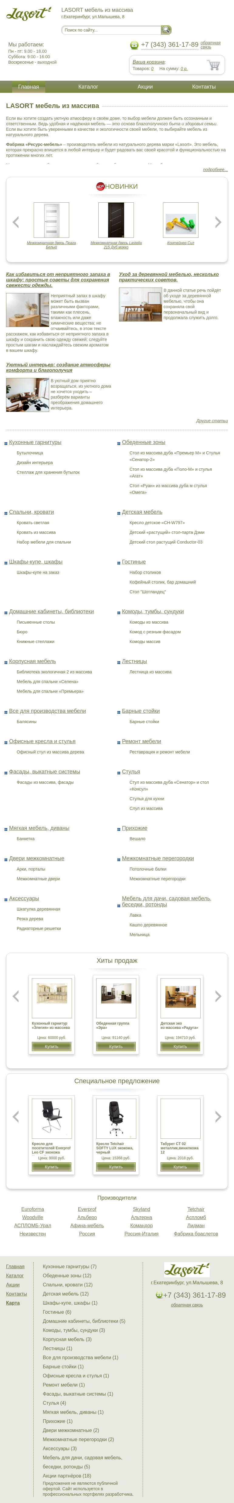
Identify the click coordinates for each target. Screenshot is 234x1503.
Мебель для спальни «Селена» (48, 681)
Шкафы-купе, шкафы (36, 562)
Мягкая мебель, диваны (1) (73, 1412)
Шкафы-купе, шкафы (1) (70, 1303)
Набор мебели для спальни (44, 542)
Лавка (135, 915)
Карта (13, 1303)
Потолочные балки (148, 869)
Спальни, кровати (31, 512)
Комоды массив (145, 641)
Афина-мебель (87, 1225)
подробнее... (215, 169)
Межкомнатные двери (38, 878)
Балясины (26, 721)
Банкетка (26, 838)
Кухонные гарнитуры (35, 442)
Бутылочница (30, 452)
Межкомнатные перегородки (158, 858)
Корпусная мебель (32, 661)
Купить (51, 1046)
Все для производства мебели (47, 711)
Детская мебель (142, 512)
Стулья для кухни (147, 798)
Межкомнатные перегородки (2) (78, 1439)
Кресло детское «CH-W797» (157, 522)
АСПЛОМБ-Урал (32, 1225)
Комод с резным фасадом (155, 631)
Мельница (140, 934)
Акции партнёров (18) (67, 1475)
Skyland (141, 1209)
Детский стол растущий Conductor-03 (166, 542)
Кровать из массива (36, 532)
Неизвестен (32, 1233)
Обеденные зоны (143, 442)
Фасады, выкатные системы (44, 772)
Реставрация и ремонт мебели (160, 752)
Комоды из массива (149, 622)
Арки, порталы (31, 869)
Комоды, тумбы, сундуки (153, 611)
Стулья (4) (54, 1403)
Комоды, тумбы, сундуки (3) (74, 1330)
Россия (87, 1233)
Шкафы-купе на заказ (38, 572)
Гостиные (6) (57, 1312)
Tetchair (196, 1209)
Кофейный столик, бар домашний (163, 582)
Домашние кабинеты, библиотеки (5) (84, 1321)
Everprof (87, 1209)
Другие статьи (212, 420)
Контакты (204, 87)
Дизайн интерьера (35, 462)
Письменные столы (36, 622)
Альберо (87, 1217)
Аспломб (196, 1217)
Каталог (88, 87)
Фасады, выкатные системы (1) (78, 1394)
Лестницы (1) (57, 1348)
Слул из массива (146, 808)
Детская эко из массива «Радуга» (179, 1025)
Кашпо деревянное (148, 924)
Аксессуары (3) (60, 1448)
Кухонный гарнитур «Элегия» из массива (51, 1025)
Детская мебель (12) (66, 1293)
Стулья (131, 772)
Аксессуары (24, 898)
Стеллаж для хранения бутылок (48, 472)
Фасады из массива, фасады (45, 782)
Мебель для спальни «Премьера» (50, 691)
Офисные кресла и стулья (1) (76, 1375)
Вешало (137, 838)
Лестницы (134, 661)
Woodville (32, 1217)
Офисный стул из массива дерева (50, 752)
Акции (145, 87)
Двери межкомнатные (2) (71, 1430)
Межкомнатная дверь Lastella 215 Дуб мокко (116, 245)
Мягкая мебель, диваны (39, 828)
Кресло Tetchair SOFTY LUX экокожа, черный (114, 1148)
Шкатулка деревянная (38, 909)
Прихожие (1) (58, 1421)
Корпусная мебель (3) (67, 1339)
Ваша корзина (148, 62)
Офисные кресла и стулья (42, 741)
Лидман (196, 1225)
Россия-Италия (141, 1233)
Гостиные (134, 562)
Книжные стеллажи (35, 641)
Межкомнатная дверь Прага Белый (51, 245)
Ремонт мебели (141, 741)
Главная (28, 87)
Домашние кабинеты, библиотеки (51, 611)
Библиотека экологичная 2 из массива (54, 671)
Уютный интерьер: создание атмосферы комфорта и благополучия (58, 367)
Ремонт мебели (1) (64, 1384)
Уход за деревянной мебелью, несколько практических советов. (169, 277)
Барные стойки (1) (63, 1366)
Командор (141, 1225)
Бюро (22, 631)
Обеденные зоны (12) (67, 1275)
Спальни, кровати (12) (68, 1284)
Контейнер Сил (180, 243)
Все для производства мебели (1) (80, 1357)
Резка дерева (30, 918)
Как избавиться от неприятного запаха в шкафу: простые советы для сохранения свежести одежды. (58, 280)
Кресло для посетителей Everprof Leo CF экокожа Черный (51, 1150)
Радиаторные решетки (39, 928)
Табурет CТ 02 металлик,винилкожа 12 (179, 1148)
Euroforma (32, 1209)
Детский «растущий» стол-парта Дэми (167, 532)
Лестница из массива (150, 671)
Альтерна (141, 1217)
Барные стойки (141, 711)
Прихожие (135, 828)
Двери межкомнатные (36, 858)
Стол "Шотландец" (148, 591)
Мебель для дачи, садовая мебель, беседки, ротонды (167, 901)
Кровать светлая (33, 522)
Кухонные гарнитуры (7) (70, 1266)
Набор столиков (145, 572)
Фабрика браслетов (196, 1233)
